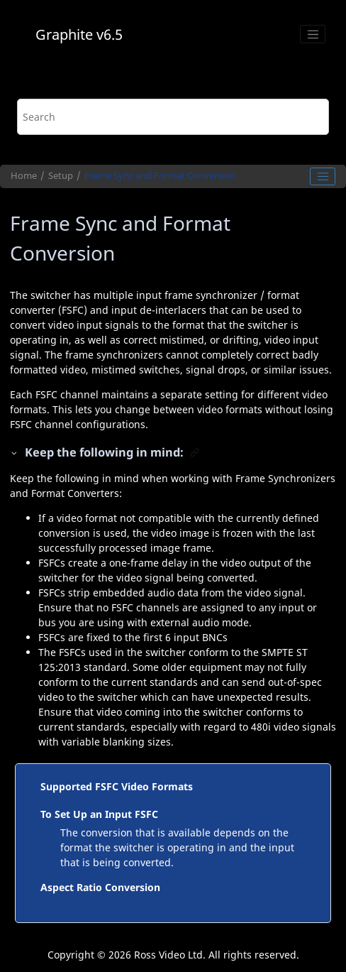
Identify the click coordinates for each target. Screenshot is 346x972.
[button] (14, 452)
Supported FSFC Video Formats (116, 786)
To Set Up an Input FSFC (99, 814)
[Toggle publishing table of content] (322, 177)
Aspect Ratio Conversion (100, 887)
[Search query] (172, 117)
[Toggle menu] (312, 34)
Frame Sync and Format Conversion (159, 176)
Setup (60, 176)
